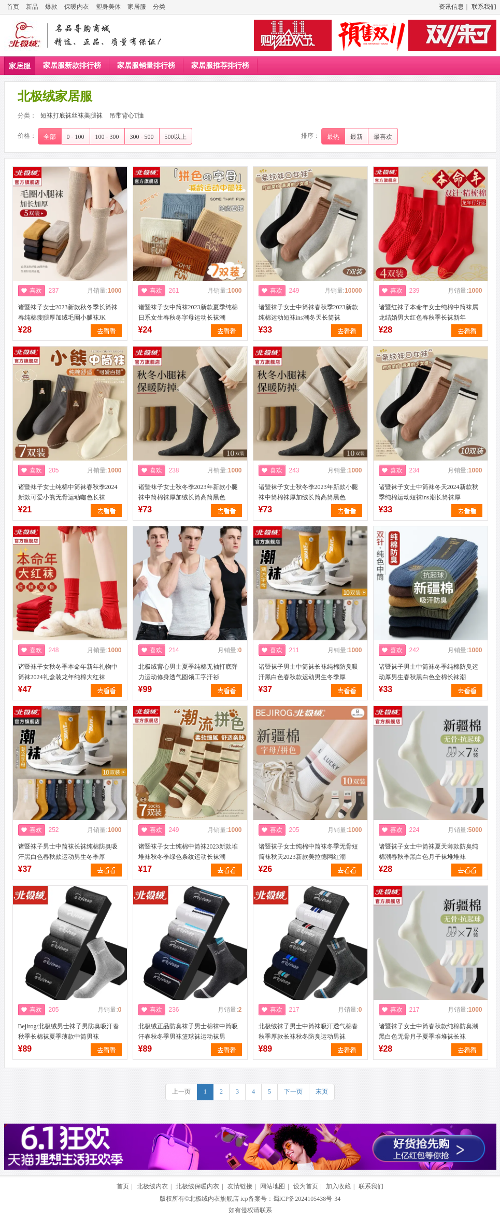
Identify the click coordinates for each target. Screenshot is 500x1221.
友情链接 (239, 1186)
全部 (50, 136)
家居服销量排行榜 (146, 65)
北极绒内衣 (152, 1186)
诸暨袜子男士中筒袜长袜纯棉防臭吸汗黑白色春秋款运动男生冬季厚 (308, 672)
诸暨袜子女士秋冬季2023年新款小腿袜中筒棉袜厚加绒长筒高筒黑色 (188, 492)
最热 (333, 136)
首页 (13, 6)
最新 (356, 136)
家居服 (136, 6)
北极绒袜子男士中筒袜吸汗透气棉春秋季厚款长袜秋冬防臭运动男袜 (308, 1031)
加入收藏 (338, 1186)
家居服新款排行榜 (72, 65)
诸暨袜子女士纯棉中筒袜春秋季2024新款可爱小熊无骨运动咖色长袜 (68, 492)
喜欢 (36, 290)
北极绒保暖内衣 (197, 1186)
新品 (32, 6)
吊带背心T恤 (126, 115)
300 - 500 (142, 136)
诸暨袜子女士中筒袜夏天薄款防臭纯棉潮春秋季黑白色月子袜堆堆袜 (428, 851)
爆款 (51, 6)
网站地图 (272, 1186)
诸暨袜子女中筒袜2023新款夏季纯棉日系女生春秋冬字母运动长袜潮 (188, 312)
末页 (322, 1091)
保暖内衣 (76, 6)
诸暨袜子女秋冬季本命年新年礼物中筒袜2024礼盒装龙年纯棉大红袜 (68, 672)
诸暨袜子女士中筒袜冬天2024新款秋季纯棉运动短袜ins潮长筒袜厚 (428, 492)
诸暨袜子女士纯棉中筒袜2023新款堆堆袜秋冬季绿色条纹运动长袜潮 (188, 851)
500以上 (176, 136)
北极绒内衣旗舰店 (214, 1198)
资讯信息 (451, 6)
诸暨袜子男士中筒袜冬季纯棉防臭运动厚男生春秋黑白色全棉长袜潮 (428, 672)
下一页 (293, 1091)
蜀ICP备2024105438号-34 (307, 1198)
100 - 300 (107, 136)
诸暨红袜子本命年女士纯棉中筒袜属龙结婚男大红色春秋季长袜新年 (428, 312)
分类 (159, 6)
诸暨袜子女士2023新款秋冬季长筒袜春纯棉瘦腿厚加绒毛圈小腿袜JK (68, 312)
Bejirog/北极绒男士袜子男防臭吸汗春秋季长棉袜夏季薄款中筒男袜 (68, 1031)
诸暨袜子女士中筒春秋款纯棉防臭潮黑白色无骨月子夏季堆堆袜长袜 (428, 1031)
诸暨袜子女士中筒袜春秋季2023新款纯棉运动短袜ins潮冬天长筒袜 (308, 312)
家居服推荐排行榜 (220, 65)
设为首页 (305, 1186)
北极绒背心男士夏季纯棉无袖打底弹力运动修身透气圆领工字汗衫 (188, 672)
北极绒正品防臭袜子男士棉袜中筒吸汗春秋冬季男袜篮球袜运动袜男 (188, 1031)
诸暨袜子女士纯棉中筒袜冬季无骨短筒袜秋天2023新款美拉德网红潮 (308, 851)
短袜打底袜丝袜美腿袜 (71, 115)
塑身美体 (108, 6)
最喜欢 (383, 136)
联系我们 (484, 6)
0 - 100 (75, 136)
